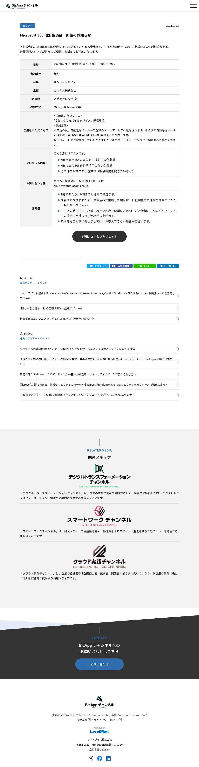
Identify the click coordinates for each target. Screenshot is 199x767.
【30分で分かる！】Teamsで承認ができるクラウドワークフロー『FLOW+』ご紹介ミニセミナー (77, 395)
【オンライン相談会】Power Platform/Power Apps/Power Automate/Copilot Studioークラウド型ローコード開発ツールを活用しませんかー (97, 295)
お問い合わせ (99, 664)
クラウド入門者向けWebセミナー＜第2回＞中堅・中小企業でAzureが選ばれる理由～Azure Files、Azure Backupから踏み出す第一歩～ (97, 361)
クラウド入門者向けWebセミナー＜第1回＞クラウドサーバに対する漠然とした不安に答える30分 (77, 349)
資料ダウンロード (62, 715)
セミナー (28, 25)
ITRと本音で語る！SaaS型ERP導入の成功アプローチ (51, 308)
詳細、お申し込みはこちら (99, 236)
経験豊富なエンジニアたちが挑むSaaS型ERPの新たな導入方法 (57, 319)
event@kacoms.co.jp (74, 186)
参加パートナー (120, 715)
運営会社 (84, 720)
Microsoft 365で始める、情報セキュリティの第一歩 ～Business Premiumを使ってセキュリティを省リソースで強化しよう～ (94, 384)
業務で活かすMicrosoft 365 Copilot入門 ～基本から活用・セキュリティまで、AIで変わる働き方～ (78, 374)
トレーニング (139, 715)
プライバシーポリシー (108, 720)
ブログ (79, 715)
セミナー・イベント (97, 715)
